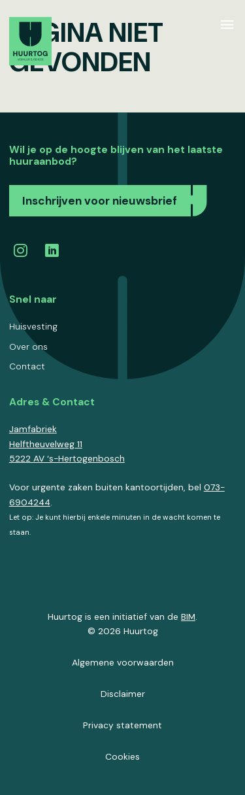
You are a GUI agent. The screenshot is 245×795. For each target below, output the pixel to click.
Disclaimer (123, 694)
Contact (27, 366)
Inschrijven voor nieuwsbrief (99, 201)
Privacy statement (122, 725)
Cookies (122, 756)
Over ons (28, 346)
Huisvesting (33, 326)
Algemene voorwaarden (123, 662)
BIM (188, 616)
